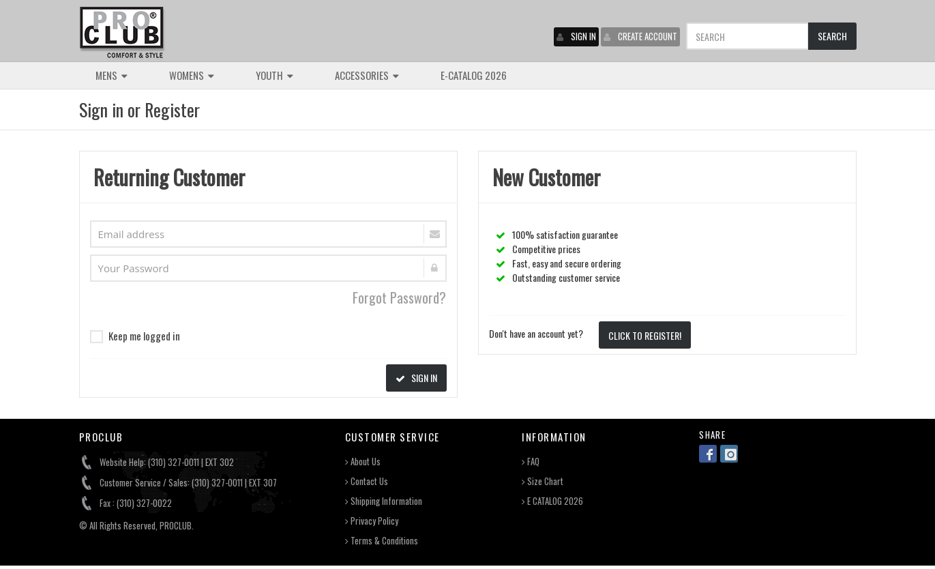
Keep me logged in (135, 335)
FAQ (530, 461)
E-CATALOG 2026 (474, 75)
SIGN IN (576, 36)
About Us (363, 461)
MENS (111, 75)
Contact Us (366, 481)
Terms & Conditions (381, 540)
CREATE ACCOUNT (640, 36)
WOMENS (191, 75)
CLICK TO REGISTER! (644, 335)
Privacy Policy (371, 521)
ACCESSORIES (367, 75)
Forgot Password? (399, 297)
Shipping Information (383, 501)
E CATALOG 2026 (552, 501)
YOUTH (274, 75)
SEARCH (832, 36)
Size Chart (542, 481)
